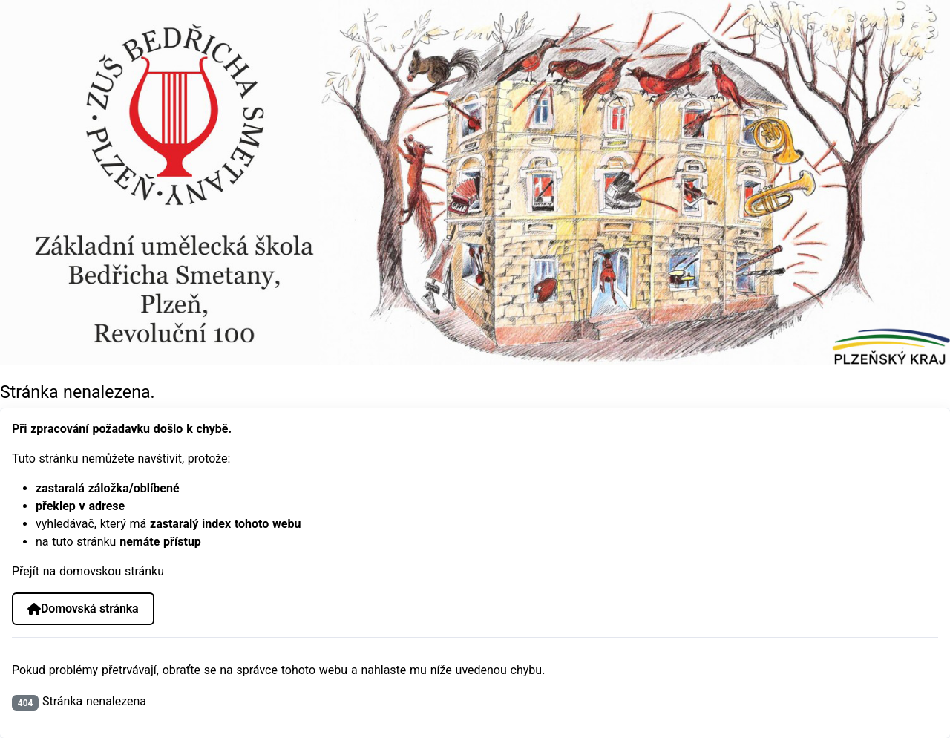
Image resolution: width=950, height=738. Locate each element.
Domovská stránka (82, 608)
